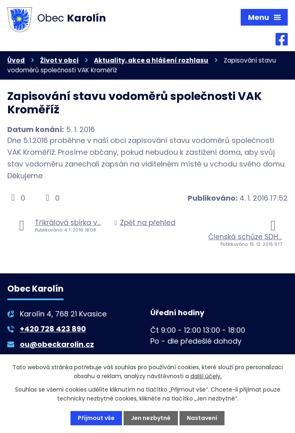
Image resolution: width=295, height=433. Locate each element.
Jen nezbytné (151, 418)
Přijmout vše (96, 418)
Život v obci (59, 60)
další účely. (206, 376)
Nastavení (202, 418)
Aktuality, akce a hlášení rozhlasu (151, 60)
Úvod (16, 60)
